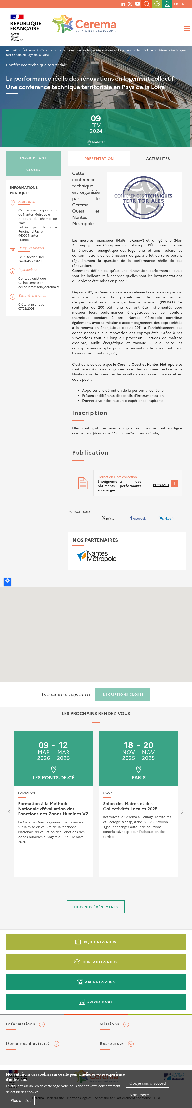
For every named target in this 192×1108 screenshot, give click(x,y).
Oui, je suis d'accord (148, 1083)
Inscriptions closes (33, 163)
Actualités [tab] (158, 158)
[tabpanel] (127, 333)
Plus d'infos (21, 1100)
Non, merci (140, 1094)
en (182, 4)
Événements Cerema (37, 50)
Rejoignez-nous (100, 942)
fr (176, 4)
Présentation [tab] (99, 158)
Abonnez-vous (100, 982)
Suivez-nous (100, 1001)
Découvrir (161, 485)
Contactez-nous (100, 962)
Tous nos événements (96, 907)
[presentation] (10, 813)
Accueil (11, 50)
